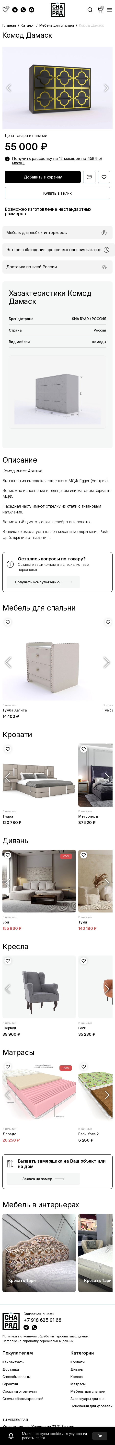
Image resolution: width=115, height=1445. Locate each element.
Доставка (10, 1369)
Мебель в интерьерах (40, 1205)
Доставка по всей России (31, 267)
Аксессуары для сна (87, 1399)
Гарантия (10, 1384)
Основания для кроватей (91, 1406)
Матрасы (78, 1384)
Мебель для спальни (56, 25)
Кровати (77, 1362)
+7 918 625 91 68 (42, 1320)
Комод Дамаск (91, 25)
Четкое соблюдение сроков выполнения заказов (53, 250)
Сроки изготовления (19, 1391)
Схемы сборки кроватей (22, 1399)
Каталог (27, 25)
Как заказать (13, 1362)
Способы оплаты (16, 1377)
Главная (9, 25)
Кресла (76, 1377)
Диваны (76, 1369)
